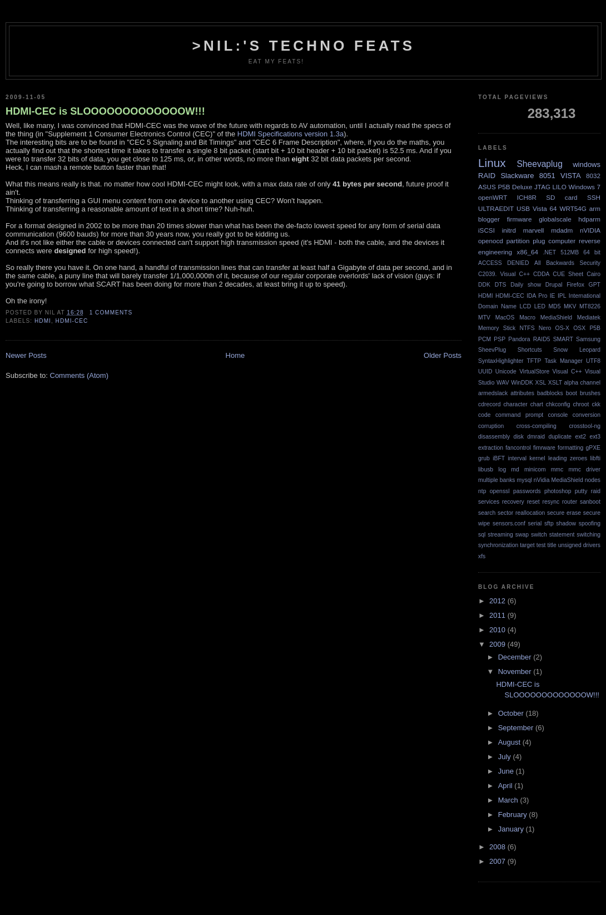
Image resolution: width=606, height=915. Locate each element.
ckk (596, 404)
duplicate (560, 437)
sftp (549, 523)
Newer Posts (26, 355)
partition (518, 240)
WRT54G (573, 208)
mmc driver (584, 469)
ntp (482, 491)
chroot (581, 404)
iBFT (499, 458)
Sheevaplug (539, 164)
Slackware (517, 175)
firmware (519, 219)
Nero (545, 328)
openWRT (492, 197)
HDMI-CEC (72, 321)
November (516, 671)
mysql (524, 480)
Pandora (519, 339)
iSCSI (486, 230)
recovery (513, 502)
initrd (509, 230)
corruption (491, 426)
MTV (484, 317)
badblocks (550, 393)
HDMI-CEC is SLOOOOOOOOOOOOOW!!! (105, 111)
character (515, 404)
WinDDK (522, 383)
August (510, 742)
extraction (490, 448)
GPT (594, 285)
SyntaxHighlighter (500, 361)
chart (536, 404)
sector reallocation (521, 513)
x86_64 (527, 251)
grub (484, 458)
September (516, 728)
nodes (592, 480)
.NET (549, 252)
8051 (547, 175)
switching (588, 535)
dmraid (536, 437)
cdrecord (489, 404)
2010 (498, 630)
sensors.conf (509, 523)
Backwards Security (573, 263)
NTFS (526, 328)
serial (535, 523)
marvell (533, 230)
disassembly (494, 437)
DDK (484, 285)
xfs (481, 556)
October (512, 713)
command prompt (519, 415)
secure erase (564, 513)
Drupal (554, 285)
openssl (500, 491)
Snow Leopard (576, 350)
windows (586, 164)
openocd (490, 240)
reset (533, 502)
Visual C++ (567, 371)
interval (517, 458)
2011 (498, 615)
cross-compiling (536, 426)
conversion (586, 415)
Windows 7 (584, 186)
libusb (485, 469)
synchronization (498, 545)
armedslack (493, 393)
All (537, 263)
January (512, 829)
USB (523, 208)
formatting (570, 448)
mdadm (562, 230)
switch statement (552, 535)
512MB (569, 252)
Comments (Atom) (79, 375)
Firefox (575, 285)
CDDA (541, 274)
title (551, 545)
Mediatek (588, 317)
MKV (570, 306)
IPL (562, 296)
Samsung (588, 339)
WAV (502, 383)
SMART (563, 339)
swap (522, 535)
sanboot (590, 502)
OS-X (562, 328)
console (558, 415)
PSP (499, 339)
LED (539, 306)
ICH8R (527, 197)
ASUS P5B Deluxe (505, 186)
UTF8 (593, 361)
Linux (492, 162)
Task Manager (564, 361)
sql (481, 535)
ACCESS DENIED (503, 263)
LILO (560, 186)
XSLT (555, 383)
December (516, 657)
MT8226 (589, 306)
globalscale (555, 219)
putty (581, 491)
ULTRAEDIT (496, 208)
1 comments (111, 312)
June (507, 771)
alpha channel (582, 383)
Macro (527, 317)
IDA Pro (536, 296)
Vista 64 (545, 208)
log (502, 469)
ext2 (580, 437)
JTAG (542, 186)
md (515, 469)
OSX (579, 328)
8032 (593, 175)
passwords (527, 491)
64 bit (591, 252)
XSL (541, 383)
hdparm (589, 219)
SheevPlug (492, 350)
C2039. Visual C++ (504, 274)
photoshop (558, 491)
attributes (522, 393)
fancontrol (518, 448)
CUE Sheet (568, 274)
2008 (498, 847)
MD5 (554, 306)
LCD (525, 306)
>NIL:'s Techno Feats (303, 45)
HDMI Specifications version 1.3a (290, 134)
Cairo (593, 274)
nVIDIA (590, 230)
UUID (485, 371)
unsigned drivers (579, 545)
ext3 (594, 437)
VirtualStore (534, 371)
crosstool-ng (584, 426)
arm (594, 208)
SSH (593, 197)
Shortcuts (530, 350)
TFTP (534, 361)
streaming (500, 535)
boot (571, 393)
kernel (537, 458)
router (569, 502)
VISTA (570, 175)
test (541, 545)
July (505, 756)
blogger (489, 219)
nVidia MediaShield (558, 480)
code (484, 415)
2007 (498, 861)
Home (235, 355)
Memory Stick (496, 328)
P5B (594, 328)
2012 (498, 601)
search (486, 513)
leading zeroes (567, 458)
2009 (498, 644)
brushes (590, 393)
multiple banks (496, 480)
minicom (535, 469)
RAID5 (541, 339)
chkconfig (558, 404)
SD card (561, 197)
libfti (595, 458)
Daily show (525, 285)
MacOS (505, 317)
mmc (557, 469)
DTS (500, 285)
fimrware (544, 448)
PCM (484, 339)
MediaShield (556, 317)
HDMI (42, 321)
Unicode (505, 371)
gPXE (592, 448)
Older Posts (442, 355)
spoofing (589, 523)
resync (551, 502)
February (513, 814)
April (506, 785)
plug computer (554, 240)
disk (519, 437)
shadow (566, 523)
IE (552, 296)
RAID (486, 175)
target (527, 545)
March (509, 800)
